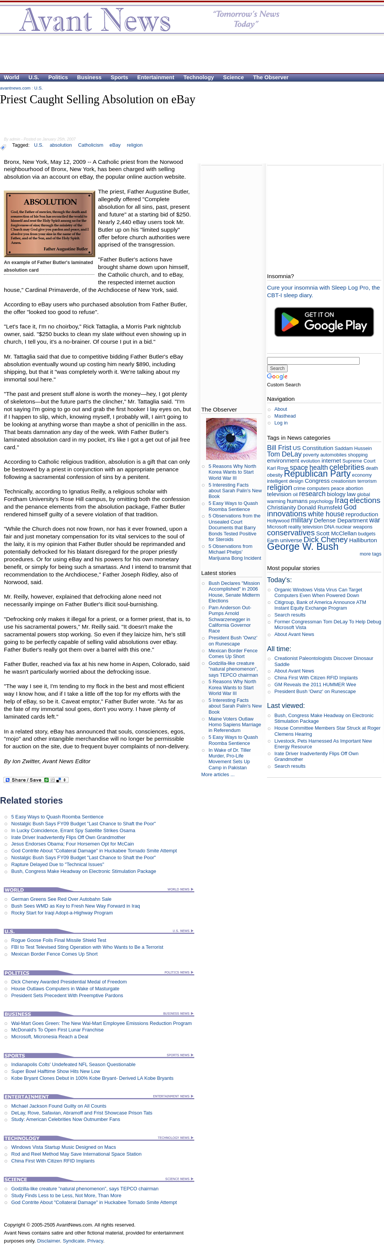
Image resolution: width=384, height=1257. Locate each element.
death (372, 468)
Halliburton (363, 540)
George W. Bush (303, 546)
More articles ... (217, 774)
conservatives (291, 532)
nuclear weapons (354, 527)
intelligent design (285, 481)
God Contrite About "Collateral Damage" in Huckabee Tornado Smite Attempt (94, 850)
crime (300, 488)
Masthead (285, 416)
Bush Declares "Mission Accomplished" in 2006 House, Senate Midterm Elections (234, 592)
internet (331, 460)
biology (336, 494)
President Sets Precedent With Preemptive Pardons (67, 995)
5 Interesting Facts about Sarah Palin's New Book (235, 491)
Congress (317, 480)
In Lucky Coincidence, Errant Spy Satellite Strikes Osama (73, 830)
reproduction (362, 514)
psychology (321, 501)
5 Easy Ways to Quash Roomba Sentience (57, 817)
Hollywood (278, 521)
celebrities (347, 467)
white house (326, 514)
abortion (354, 488)
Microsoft (277, 527)
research (312, 494)
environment (283, 460)
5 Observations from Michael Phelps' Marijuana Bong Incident (234, 552)
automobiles (333, 455)
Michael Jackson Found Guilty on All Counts (58, 1106)
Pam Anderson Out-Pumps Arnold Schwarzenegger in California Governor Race (229, 619)
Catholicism (90, 145)
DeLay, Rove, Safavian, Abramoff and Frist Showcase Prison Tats (81, 1113)
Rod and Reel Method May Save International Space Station (76, 1154)
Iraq (341, 500)
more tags (370, 554)
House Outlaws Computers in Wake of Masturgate (65, 988)
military (302, 520)
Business (89, 77)
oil (295, 494)
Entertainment (155, 77)
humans (297, 501)
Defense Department (341, 520)
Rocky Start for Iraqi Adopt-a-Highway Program (62, 913)
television (279, 494)
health (318, 467)
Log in (281, 423)
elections (365, 500)
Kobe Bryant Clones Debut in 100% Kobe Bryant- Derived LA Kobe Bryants (92, 1078)
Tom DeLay (284, 454)
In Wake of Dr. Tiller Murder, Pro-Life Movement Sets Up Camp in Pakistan (229, 758)
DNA (329, 527)
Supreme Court (359, 461)
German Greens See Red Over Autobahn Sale (61, 899)
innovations (287, 513)
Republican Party (317, 474)
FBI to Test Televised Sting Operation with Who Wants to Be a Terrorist (87, 947)
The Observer (270, 77)
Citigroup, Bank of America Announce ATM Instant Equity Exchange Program (320, 605)
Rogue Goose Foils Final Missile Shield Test (58, 940)
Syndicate (74, 1241)
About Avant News (294, 634)
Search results (290, 615)
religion (134, 145)
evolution (310, 461)
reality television (305, 527)
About (280, 409)
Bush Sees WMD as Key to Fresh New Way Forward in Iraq (75, 906)
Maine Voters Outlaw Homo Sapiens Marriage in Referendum (234, 724)
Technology (199, 77)
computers (318, 488)
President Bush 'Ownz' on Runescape (232, 640)
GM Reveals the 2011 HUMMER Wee (315, 684)
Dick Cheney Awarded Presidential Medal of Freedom (69, 982)
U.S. (34, 77)
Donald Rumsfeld (320, 507)
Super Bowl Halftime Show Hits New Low (55, 1071)
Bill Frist (279, 448)
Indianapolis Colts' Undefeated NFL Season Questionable (73, 1064)
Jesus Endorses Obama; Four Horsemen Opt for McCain (72, 844)
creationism (343, 481)
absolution (61, 145)
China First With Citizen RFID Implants (52, 1161)
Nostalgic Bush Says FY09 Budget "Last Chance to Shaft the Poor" (83, 823)
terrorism (366, 481)
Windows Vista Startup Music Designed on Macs (63, 1147)
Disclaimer (48, 1241)
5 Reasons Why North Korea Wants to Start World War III (232, 472)
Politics (58, 77)
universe (291, 540)
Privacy (95, 1241)
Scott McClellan (336, 533)
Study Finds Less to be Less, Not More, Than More (66, 1195)
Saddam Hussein (353, 448)
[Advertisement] (93, 121)
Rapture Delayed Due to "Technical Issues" (57, 864)
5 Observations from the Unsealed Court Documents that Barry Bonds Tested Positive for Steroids (234, 527)
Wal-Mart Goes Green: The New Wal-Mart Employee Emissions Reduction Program (101, 1023)
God (350, 507)
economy (362, 475)
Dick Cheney (326, 539)
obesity (275, 475)
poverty (311, 455)
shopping (358, 455)
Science (233, 77)
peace (337, 488)
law (351, 494)
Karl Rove (277, 468)
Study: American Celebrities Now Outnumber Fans (65, 1119)
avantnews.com (15, 88)
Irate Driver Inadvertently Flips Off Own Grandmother (68, 837)
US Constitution (313, 448)
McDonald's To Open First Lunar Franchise (57, 1030)
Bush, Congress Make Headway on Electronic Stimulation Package (83, 871)
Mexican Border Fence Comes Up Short (54, 954)
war (374, 520)
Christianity (281, 507)
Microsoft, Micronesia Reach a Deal (49, 1036)
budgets (367, 533)
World (11, 77)
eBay (115, 145)
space (299, 467)
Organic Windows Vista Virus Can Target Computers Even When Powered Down (318, 592)
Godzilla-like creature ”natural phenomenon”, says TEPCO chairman (84, 1188)
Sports (119, 77)
